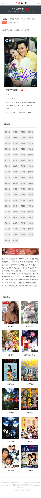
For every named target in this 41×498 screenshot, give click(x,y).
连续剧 (5, 19)
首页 (10, 30)
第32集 (30, 172)
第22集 (15, 160)
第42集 (15, 189)
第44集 (30, 189)
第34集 (15, 177)
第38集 (15, 183)
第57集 (7, 212)
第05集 (7, 137)
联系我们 (28, 490)
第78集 (15, 240)
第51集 (23, 200)
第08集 (30, 137)
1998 (29, 112)
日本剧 (23, 19)
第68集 (30, 223)
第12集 (30, 143)
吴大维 (18, 105)
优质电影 (17, 490)
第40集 (30, 183)
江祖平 (30, 102)
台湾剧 (5, 23)
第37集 (7, 183)
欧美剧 (17, 19)
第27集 (23, 166)
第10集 (15, 143)
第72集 (30, 229)
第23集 (23, 160)
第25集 (7, 166)
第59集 (23, 212)
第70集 (15, 229)
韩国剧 (28, 19)
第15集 (23, 149)
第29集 (7, 172)
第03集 (23, 132)
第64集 (30, 217)
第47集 (23, 194)
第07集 (23, 137)
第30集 (15, 172)
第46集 (15, 194)
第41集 (7, 189)
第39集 (23, 183)
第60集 (30, 212)
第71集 (23, 229)
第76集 (30, 234)
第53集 (7, 206)
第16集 (30, 149)
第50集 (15, 200)
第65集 (7, 223)
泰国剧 (10, 23)
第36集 (30, 177)
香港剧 (34, 19)
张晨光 (24, 102)
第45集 (7, 194)
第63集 (23, 217)
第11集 (23, 143)
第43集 (23, 189)
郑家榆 (12, 105)
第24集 (30, 160)
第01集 (7, 132)
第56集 (30, 206)
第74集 (15, 234)
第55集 (23, 206)
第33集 (7, 177)
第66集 (15, 223)
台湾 (13, 112)
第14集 (15, 149)
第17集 (7, 155)
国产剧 (12, 19)
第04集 (30, 132)
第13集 (7, 149)
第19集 (23, 155)
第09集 (7, 143)
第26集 (15, 166)
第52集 (30, 200)
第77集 (7, 240)
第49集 (7, 200)
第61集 (7, 217)
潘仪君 (18, 102)
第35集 (23, 177)
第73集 (7, 234)
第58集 (15, 212)
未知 (13, 98)
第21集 (7, 160)
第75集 (23, 234)
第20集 (30, 155)
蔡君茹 (30, 105)
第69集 (7, 229)
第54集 (15, 206)
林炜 (13, 102)
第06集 (15, 137)
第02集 (15, 132)
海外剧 (16, 23)
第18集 (15, 155)
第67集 (23, 223)
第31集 (23, 172)
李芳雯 (24, 105)
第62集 (15, 217)
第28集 (30, 166)
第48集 (30, 194)
